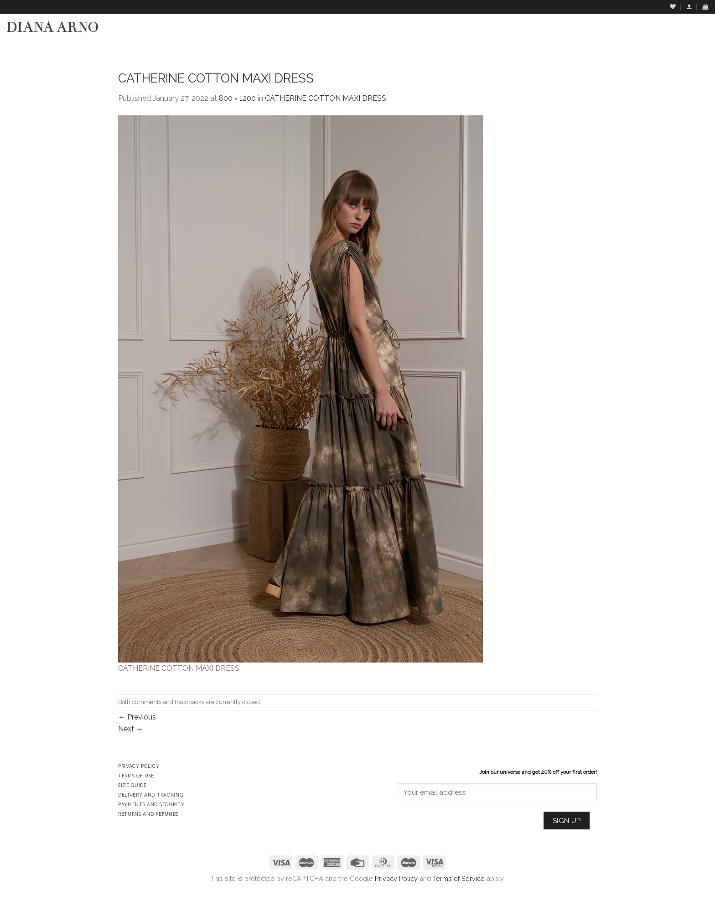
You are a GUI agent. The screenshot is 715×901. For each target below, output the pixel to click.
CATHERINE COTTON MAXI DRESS (325, 98)
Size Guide (132, 785)
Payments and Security (151, 804)
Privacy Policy (396, 878)
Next (130, 729)
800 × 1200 (237, 98)
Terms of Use (136, 775)
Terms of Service (459, 878)
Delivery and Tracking (150, 794)
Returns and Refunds (148, 814)
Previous (137, 717)
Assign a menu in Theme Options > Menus (615, 48)
